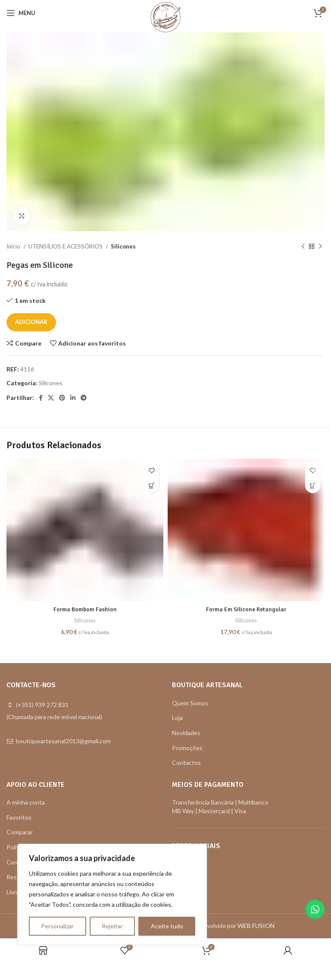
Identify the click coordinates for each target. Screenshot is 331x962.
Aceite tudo (167, 926)
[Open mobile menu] (21, 13)
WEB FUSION (256, 925)
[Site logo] (165, 16)
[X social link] (50, 397)
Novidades (186, 732)
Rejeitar (112, 926)
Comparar (19, 832)
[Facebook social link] (40, 397)
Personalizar (57, 926)
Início (14, 246)
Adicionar (31, 321)
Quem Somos (190, 703)
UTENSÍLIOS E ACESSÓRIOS (66, 246)
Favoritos (18, 817)
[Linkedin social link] (73, 397)
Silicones (123, 246)
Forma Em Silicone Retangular (246, 609)
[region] (112, 894)
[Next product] (320, 246)
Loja (177, 717)
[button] (151, 485)
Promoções (187, 747)
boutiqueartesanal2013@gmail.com (63, 741)
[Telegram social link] (83, 397)
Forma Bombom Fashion (85, 609)
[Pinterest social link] (62, 397)
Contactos (186, 762)
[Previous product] (303, 246)
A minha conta (25, 802)
